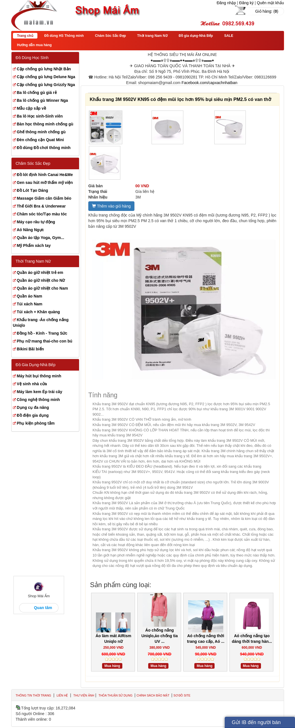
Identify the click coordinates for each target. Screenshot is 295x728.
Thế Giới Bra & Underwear (41, 206)
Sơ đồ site (182, 695)
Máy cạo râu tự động (36, 222)
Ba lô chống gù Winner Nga (42, 100)
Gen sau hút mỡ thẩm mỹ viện (45, 182)
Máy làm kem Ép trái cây (39, 391)
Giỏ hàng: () (266, 11)
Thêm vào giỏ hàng (111, 206)
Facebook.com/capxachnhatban (209, 82)
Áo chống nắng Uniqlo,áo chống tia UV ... (159, 636)
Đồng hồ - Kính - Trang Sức (42, 333)
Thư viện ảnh (83, 695)
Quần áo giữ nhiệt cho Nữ (41, 280)
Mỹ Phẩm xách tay (34, 245)
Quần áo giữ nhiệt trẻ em (40, 272)
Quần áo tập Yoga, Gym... (40, 237)
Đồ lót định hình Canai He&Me (45, 174)
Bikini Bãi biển (30, 349)
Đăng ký (246, 3)
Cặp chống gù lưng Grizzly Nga (46, 84)
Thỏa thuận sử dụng (115, 695)
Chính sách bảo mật (153, 695)
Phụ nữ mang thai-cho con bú (45, 341)
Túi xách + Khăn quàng (38, 312)
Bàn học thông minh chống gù (45, 124)
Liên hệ (62, 695)
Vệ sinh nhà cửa (32, 384)
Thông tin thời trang (33, 695)
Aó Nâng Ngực (30, 229)
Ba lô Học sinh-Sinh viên (40, 116)
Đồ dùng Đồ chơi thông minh (44, 147)
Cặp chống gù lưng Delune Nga (46, 77)
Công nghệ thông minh (38, 399)
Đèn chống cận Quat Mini (40, 140)
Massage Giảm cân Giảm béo (44, 198)
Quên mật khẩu (270, 3)
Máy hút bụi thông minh (39, 376)
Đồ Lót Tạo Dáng (32, 190)
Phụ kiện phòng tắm (36, 423)
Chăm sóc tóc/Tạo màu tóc (42, 214)
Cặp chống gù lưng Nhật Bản (44, 69)
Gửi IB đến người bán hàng (256, 724)
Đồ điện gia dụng (33, 415)
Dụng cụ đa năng (33, 407)
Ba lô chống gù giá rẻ (37, 92)
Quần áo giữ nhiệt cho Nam (42, 288)
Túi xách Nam (29, 304)
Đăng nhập (226, 3)
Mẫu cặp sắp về (31, 108)
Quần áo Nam (29, 296)
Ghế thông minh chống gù (41, 132)
